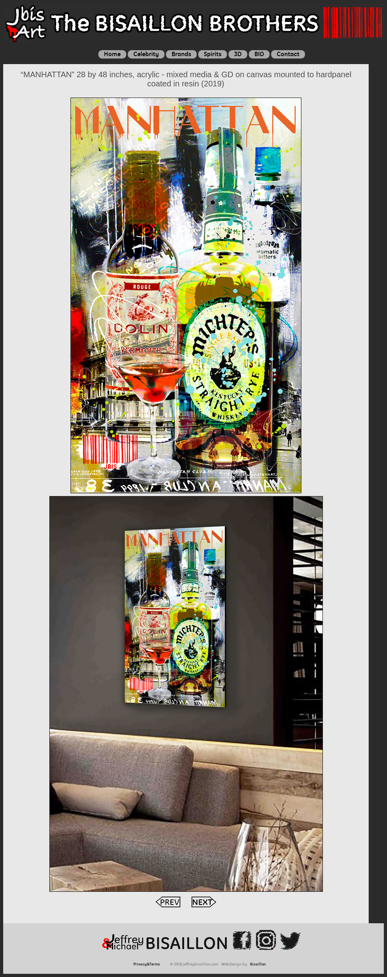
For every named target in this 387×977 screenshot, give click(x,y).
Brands (181, 54)
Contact (288, 54)
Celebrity (146, 54)
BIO (259, 54)
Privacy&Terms (147, 964)
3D (238, 54)
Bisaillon (258, 964)
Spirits (212, 54)
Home (112, 54)
